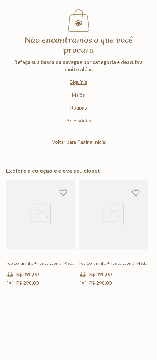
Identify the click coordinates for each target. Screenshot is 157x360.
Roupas (78, 108)
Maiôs (78, 95)
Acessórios (78, 120)
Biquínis (78, 82)
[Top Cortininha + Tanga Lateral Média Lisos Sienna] (41, 239)
